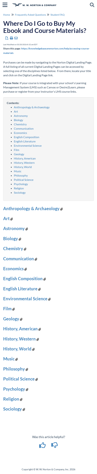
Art (16, 111)
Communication (24, 128)
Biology (18, 120)
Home (6, 14)
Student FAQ (57, 14)
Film (16, 149)
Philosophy (21, 175)
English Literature (25, 141)
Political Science (23, 179)
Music (17, 171)
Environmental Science (28, 145)
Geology (19, 154)
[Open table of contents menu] (6, 4)
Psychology (21, 184)
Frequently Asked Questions (30, 14)
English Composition (26, 137)
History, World (23, 167)
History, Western (24, 162)
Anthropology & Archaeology (32, 107)
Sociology (20, 192)
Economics (20, 132)
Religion (19, 188)
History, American (25, 158)
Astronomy (21, 115)
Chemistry (20, 124)
